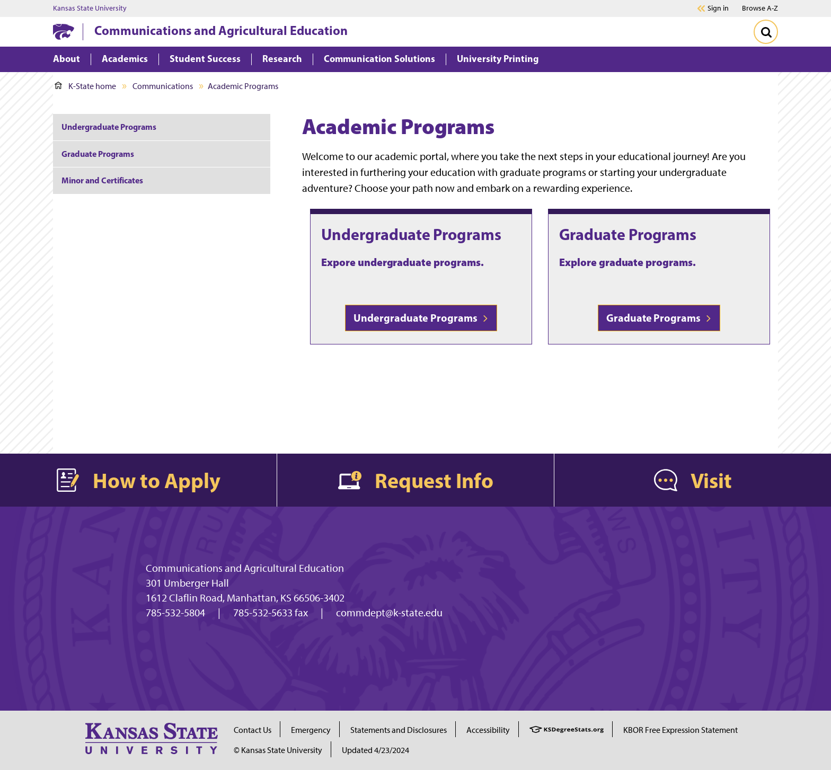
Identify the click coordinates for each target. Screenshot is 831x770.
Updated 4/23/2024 (375, 750)
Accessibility (488, 730)
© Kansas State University (278, 750)
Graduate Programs (627, 234)
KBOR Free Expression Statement (680, 730)
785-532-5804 (175, 612)
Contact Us (252, 730)
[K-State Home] (63, 31)
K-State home (85, 86)
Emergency (311, 730)
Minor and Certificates (102, 180)
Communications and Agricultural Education (221, 30)
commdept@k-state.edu (389, 612)
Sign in (718, 8)
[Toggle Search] (766, 32)
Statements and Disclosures (398, 730)
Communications (162, 86)
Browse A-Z (760, 8)
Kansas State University (90, 8)
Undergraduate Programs (411, 234)
